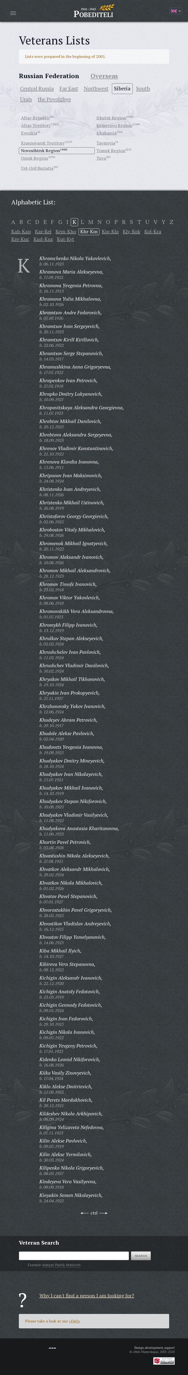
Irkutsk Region (111, 118)
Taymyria (105, 143)
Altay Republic (35, 118)
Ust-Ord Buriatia (37, 168)
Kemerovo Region (114, 125)
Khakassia (106, 133)
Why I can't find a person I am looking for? (86, 1295)
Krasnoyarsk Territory (43, 143)
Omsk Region (34, 158)
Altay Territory (36, 125)
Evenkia (29, 133)
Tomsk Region (110, 150)
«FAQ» (74, 1321)
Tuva (101, 158)
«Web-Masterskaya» (146, 1352)
